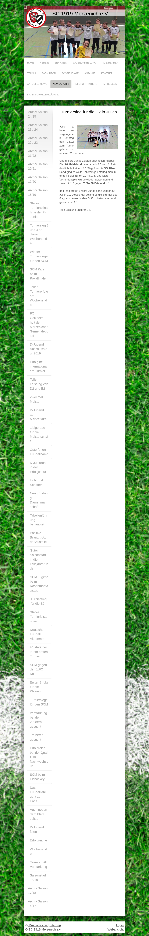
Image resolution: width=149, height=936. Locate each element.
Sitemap (55, 925)
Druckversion (36, 925)
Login (120, 925)
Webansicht (115, 929)
